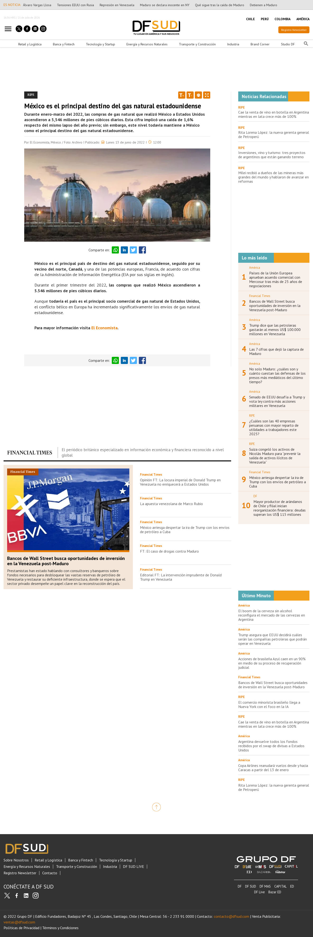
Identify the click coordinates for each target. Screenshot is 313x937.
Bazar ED (274, 892)
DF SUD (250, 886)
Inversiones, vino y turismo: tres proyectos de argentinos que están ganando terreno (271, 154)
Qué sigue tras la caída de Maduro (219, 5)
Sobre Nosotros (16, 860)
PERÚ (265, 19)
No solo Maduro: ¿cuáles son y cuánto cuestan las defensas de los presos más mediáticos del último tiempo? (277, 375)
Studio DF (288, 44)
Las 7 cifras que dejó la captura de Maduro (276, 351)
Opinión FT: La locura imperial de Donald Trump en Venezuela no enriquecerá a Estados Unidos (180, 482)
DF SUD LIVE (133, 866)
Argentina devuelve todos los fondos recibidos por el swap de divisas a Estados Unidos (271, 745)
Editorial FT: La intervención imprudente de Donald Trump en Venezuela (181, 577)
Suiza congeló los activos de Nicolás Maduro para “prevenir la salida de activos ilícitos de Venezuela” (274, 455)
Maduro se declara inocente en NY (164, 5)
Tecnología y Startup (100, 44)
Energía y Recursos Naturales (147, 44)
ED (292, 886)
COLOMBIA (282, 19)
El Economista (104, 327)
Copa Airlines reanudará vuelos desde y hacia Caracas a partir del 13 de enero (273, 767)
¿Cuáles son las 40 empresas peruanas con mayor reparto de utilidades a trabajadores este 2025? (274, 427)
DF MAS (265, 886)
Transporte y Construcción (197, 44)
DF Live (259, 892)
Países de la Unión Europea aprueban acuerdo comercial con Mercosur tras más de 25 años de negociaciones (275, 279)
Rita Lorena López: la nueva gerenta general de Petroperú (273, 134)
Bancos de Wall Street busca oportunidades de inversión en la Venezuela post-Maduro (66, 561)
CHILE (250, 19)
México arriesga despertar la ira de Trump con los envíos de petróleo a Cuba (184, 529)
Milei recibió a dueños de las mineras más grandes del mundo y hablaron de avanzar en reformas (273, 177)
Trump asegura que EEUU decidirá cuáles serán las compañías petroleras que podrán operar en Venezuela (272, 639)
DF (240, 886)
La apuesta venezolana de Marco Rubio (171, 504)
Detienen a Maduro (263, 5)
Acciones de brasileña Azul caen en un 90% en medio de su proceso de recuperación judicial (272, 663)
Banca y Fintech (64, 44)
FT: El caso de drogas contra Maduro (169, 551)
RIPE (241, 107)
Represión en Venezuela (117, 5)
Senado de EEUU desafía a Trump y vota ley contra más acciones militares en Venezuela (277, 401)
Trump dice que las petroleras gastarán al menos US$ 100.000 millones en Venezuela (275, 329)
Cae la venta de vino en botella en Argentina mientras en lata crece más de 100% (273, 114)
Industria (233, 44)
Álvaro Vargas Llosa (37, 5)
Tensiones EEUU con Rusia (75, 5)
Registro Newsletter (294, 30)
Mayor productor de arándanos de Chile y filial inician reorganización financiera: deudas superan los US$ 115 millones (279, 507)
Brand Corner (260, 44)
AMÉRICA (302, 19)
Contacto (49, 873)
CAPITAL (280, 886)
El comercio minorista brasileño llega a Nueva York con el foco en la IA (269, 704)
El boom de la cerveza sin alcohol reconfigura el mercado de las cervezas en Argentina (271, 615)
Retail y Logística (30, 44)
